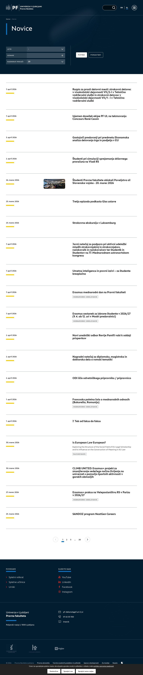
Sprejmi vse (68, 671)
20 (80, 540)
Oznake (10, 55)
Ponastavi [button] (96, 55)
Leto (9, 49)
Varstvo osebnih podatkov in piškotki (67, 663)
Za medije (105, 663)
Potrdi (81, 55)
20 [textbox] (29, 62)
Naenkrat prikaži (15, 62)
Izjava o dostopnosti (91, 663)
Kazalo (115, 663)
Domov (8, 19)
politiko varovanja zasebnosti (103, 666)
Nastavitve (54, 671)
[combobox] (46, 49)
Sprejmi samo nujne (85, 671)
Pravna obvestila (43, 663)
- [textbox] (28, 49)
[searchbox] (28, 55)
